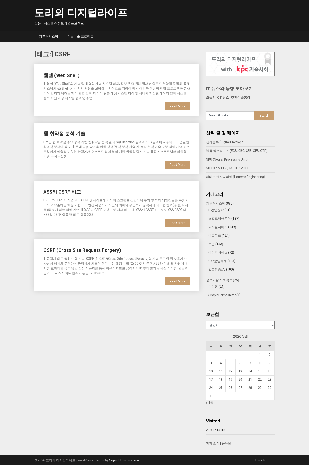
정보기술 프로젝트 (80, 36)
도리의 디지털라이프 (80, 13)
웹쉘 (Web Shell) (61, 75)
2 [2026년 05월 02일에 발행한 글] (270, 355)
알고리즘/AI (216, 269)
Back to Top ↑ (265, 460)
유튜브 (226, 443)
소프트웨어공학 (219, 218)
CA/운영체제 (217, 261)
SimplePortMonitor (222, 295)
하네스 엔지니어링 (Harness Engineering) (235, 177)
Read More (177, 106)
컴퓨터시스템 (48, 36)
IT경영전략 (216, 210)
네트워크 (214, 235)
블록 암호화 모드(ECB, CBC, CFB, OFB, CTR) (237, 151)
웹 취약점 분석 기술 (64, 133)
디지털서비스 (218, 227)
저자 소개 (213, 443)
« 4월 (209, 403)
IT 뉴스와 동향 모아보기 (229, 88)
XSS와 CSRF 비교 (62, 192)
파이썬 (213, 286)
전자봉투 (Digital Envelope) (225, 142)
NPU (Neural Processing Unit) (227, 159)
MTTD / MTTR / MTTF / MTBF (227, 168)
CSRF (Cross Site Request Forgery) (82, 250)
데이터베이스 (218, 252)
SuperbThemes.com (124, 460)
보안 (211, 244)
